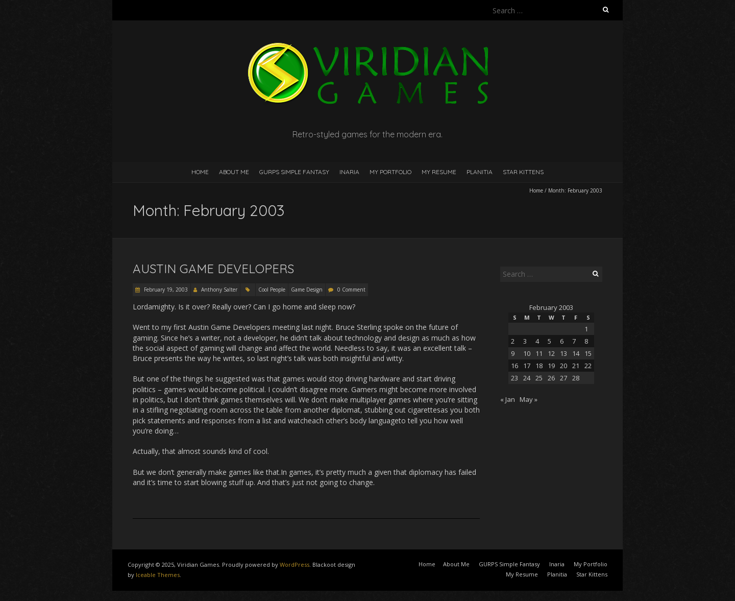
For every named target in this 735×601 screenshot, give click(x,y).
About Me (234, 172)
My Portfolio (390, 172)
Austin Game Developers (213, 268)
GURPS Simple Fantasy (294, 172)
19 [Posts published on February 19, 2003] (551, 365)
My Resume (439, 172)
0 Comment (351, 289)
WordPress (294, 564)
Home (200, 172)
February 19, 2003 (165, 289)
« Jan (507, 399)
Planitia (480, 172)
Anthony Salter (219, 289)
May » (528, 399)
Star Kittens (523, 172)
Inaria (349, 172)
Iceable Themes (158, 575)
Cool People (271, 289)
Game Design (307, 289)
